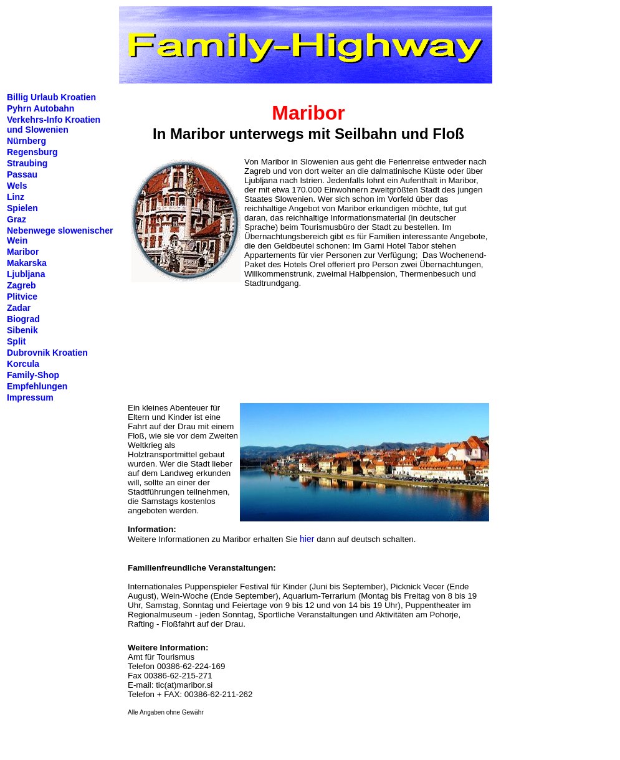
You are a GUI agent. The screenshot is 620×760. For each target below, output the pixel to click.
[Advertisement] (181, 350)
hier (307, 539)
